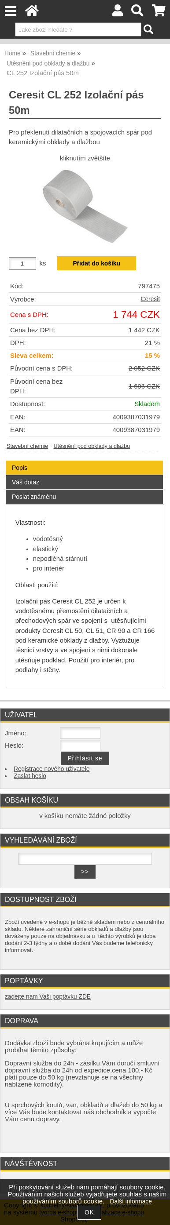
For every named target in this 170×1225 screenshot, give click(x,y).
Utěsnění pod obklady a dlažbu (91, 446)
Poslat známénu (34, 496)
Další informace (131, 1201)
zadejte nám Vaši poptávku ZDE (48, 996)
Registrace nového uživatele (51, 769)
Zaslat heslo (30, 776)
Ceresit (150, 299)
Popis (19, 467)
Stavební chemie (27, 446)
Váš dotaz (25, 482)
